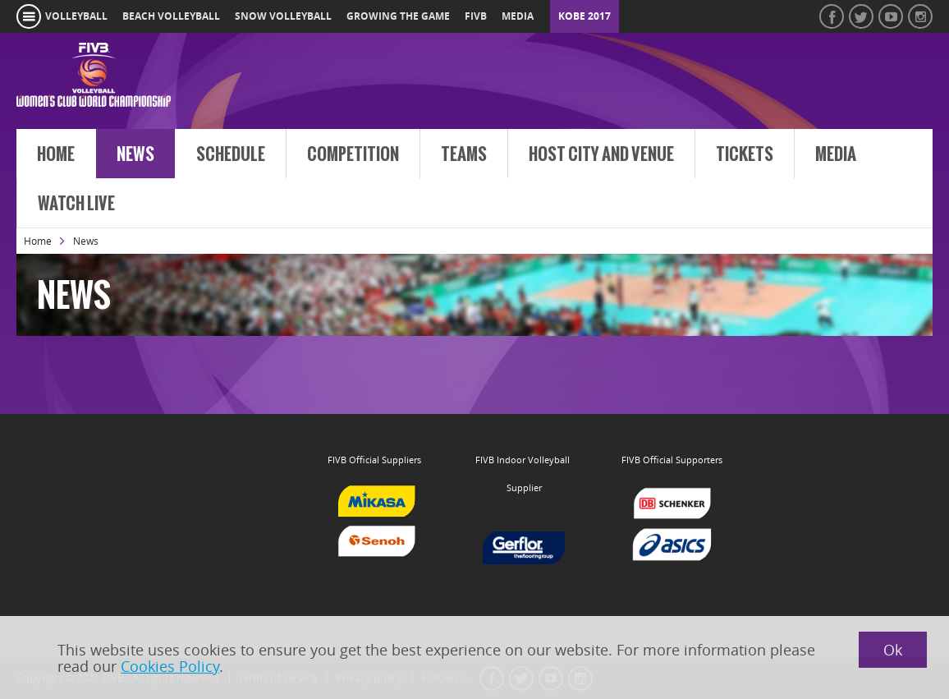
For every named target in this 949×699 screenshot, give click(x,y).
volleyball (76, 16)
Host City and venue (601, 154)
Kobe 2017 (584, 16)
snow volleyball (283, 16)
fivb (476, 16)
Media (835, 154)
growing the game (398, 16)
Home (56, 154)
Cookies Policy (170, 666)
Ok (892, 650)
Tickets (744, 154)
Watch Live (76, 203)
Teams (464, 154)
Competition (353, 154)
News (135, 154)
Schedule (230, 154)
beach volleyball (171, 16)
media (518, 16)
